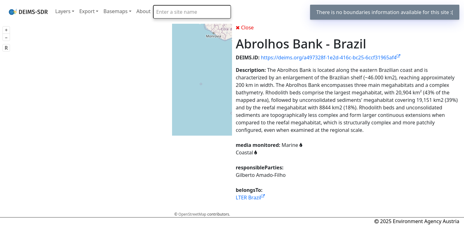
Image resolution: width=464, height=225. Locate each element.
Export (87, 11)
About (143, 11)
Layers (63, 11)
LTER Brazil (250, 197)
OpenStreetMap (192, 214)
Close (245, 27)
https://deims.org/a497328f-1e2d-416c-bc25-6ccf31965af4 (330, 57)
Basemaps (115, 11)
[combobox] (192, 12)
